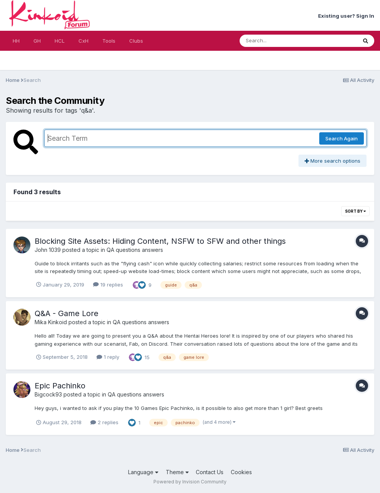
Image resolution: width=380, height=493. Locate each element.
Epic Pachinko (60, 385)
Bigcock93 (48, 394)
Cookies (241, 472)
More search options (332, 161)
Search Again (341, 138)
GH (37, 41)
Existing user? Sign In (346, 16)
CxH (83, 41)
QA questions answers (135, 249)
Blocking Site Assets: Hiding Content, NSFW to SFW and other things (160, 241)
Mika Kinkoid (51, 322)
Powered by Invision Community (190, 482)
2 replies (104, 422)
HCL (60, 41)
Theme (177, 472)
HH (16, 41)
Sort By (355, 211)
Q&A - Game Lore (66, 313)
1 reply (108, 357)
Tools (108, 41)
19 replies (108, 284)
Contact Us (209, 472)
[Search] (277, 41)
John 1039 (48, 249)
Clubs (136, 41)
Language (143, 472)
